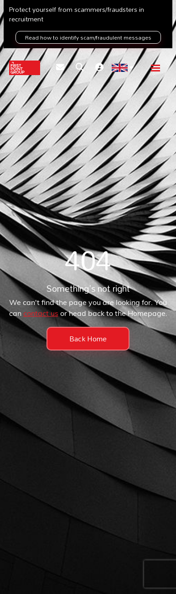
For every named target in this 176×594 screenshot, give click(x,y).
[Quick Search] (80, 68)
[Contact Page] (60, 68)
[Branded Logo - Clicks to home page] (24, 68)
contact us (40, 314)
